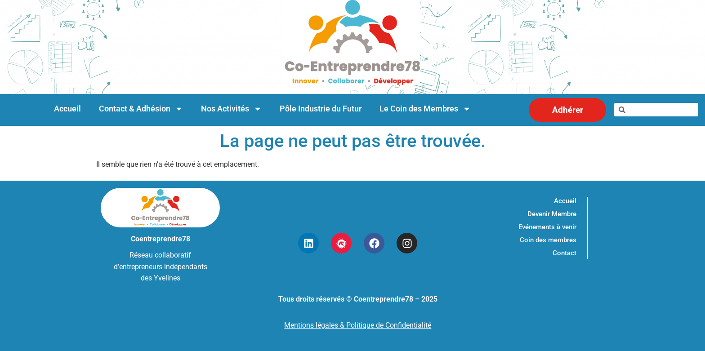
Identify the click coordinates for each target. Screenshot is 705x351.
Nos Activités (231, 108)
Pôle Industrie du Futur (320, 108)
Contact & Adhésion (141, 108)
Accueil (67, 108)
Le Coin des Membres (425, 108)
